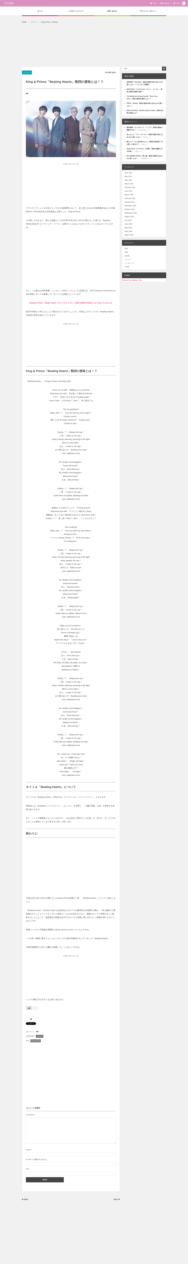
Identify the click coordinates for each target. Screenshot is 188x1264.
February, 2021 (130, 187)
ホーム (39, 11)
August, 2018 (129, 217)
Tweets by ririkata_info (132, 280)
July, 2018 (128, 220)
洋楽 (126, 252)
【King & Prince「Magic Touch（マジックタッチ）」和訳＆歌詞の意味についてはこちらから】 (71, 303)
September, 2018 (130, 213)
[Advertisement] (94, 47)
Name (28, 1150)
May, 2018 (128, 228)
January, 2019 (129, 202)
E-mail (28, 1159)
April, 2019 (128, 191)
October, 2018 (129, 209)
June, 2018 (128, 224)
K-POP (127, 267)
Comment (30, 1115)
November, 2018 (130, 206)
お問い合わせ (112, 11)
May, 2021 (128, 176)
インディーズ (129, 263)
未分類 (127, 256)
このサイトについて (76, 11)
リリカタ (8, 3)
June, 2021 (128, 173)
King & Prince (35, 1041)
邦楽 (126, 248)
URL (28, 1169)
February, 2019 (130, 198)
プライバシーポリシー (148, 11)
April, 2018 (128, 231)
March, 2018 (129, 235)
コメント (31, 1032)
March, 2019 (129, 195)
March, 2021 (129, 184)
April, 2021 (128, 180)
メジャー (27, 72)
